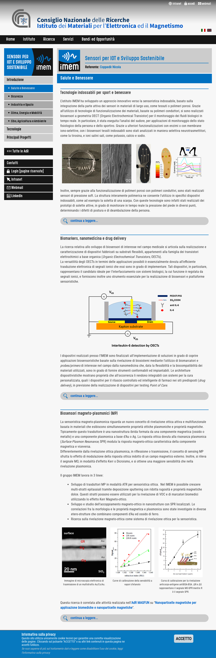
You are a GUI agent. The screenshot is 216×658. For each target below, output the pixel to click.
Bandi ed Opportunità (98, 39)
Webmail (15, 188)
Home (10, 39)
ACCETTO (183, 641)
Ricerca (49, 39)
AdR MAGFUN (140, 603)
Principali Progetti (19, 138)
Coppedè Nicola (110, 67)
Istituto (29, 39)
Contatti (12, 163)
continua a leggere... (84, 221)
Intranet (14, 179)
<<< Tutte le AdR (18, 151)
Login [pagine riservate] (25, 171)
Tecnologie (14, 129)
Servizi (68, 39)
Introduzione (15, 80)
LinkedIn (14, 196)
